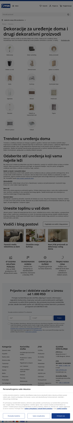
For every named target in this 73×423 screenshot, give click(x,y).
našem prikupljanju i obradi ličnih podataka (38, 408)
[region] (36, 403)
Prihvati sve (61, 416)
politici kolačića (62, 408)
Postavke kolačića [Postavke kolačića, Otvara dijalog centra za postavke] (14, 416)
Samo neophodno (39, 416)
